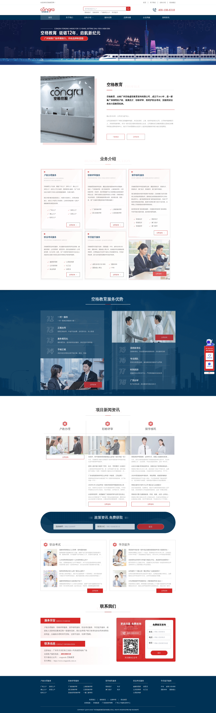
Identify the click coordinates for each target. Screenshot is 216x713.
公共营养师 (137, 689)
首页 (144, 2)
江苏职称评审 (87, 689)
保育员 (145, 686)
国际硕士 (172, 689)
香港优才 (88, 12)
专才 (118, 686)
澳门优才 (109, 689)
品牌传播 (127, 17)
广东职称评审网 (107, 703)
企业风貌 (146, 17)
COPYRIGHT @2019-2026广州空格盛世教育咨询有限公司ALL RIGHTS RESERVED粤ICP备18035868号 (108, 710)
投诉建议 (172, 2)
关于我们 (153, 2)
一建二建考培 (87, 692)
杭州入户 (43, 692)
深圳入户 (52, 686)
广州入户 (43, 686)
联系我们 (92, 699)
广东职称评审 (72, 686)
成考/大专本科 (170, 686)
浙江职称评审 (72, 689)
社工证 (145, 689)
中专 (162, 686)
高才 (118, 689)
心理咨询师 (137, 692)
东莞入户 (52, 689)
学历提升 (115, 12)
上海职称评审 (87, 686)
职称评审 (96, 12)
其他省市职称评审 (74, 692)
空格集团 (96, 703)
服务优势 (108, 17)
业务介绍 (163, 2)
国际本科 (164, 689)
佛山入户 (43, 689)
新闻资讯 (165, 17)
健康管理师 (137, 686)
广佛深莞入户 (105, 12)
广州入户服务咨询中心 (122, 703)
